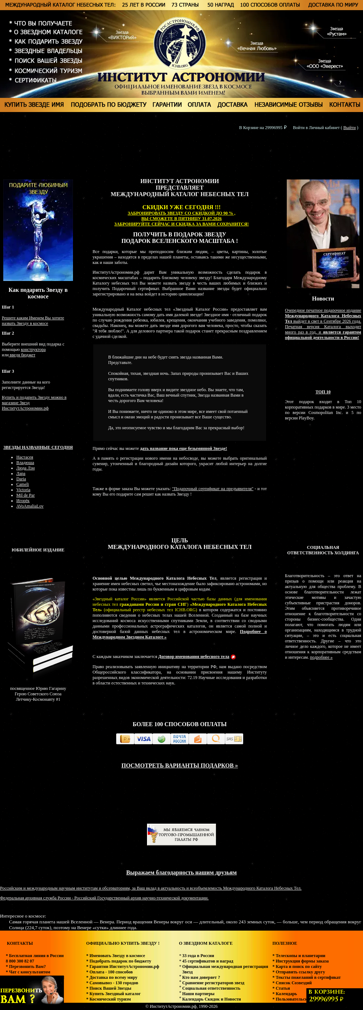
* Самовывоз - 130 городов (112, 982)
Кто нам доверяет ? (201, 977)
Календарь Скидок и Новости (211, 999)
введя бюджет (22, 354)
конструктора (33, 349)
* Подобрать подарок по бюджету (118, 961)
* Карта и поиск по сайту (297, 966)
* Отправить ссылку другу (298, 971)
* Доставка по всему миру (111, 977)
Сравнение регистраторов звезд (213, 982)
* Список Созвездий (292, 982)
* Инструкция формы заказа (300, 961)
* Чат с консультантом (28, 971)
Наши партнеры (198, 993)
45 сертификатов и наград (207, 961)
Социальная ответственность (211, 988)
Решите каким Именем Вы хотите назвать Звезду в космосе (33, 320)
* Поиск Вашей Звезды (108, 988)
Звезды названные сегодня (38, 447)
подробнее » (321, 657)
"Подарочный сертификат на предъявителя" (212, 488)
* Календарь (284, 993)
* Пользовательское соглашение (303, 999)
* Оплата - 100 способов (109, 971)
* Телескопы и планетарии (298, 955)
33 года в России (198, 955)
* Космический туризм (108, 999)
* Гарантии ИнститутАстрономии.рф (122, 966)
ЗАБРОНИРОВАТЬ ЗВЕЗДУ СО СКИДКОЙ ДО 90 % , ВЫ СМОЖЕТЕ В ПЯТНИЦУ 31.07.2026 (182, 216)
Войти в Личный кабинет (316, 127)
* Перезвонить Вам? (26, 966)
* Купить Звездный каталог (113, 993)
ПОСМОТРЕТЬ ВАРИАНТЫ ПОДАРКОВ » (179, 765)
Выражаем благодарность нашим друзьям (181, 872)
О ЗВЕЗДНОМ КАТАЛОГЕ (206, 943)
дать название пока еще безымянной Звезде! (183, 448)
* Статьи (281, 988)
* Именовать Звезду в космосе (115, 955)
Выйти (349, 127)
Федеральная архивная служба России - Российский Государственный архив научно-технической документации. (104, 898)
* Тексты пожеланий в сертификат (306, 977)
